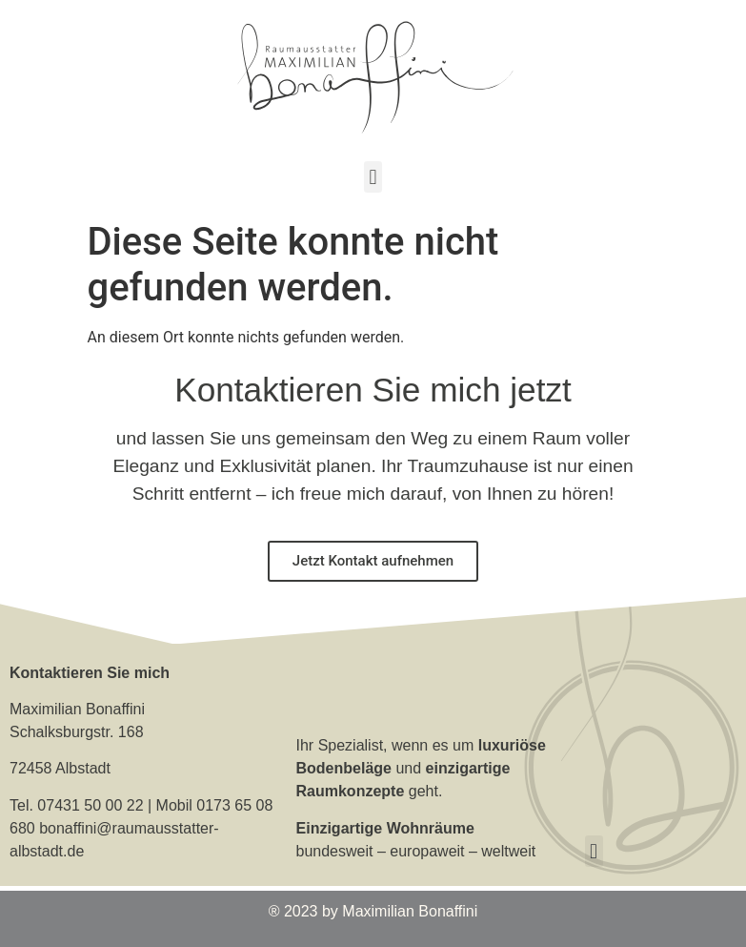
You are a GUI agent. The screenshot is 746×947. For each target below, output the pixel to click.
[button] (373, 177)
